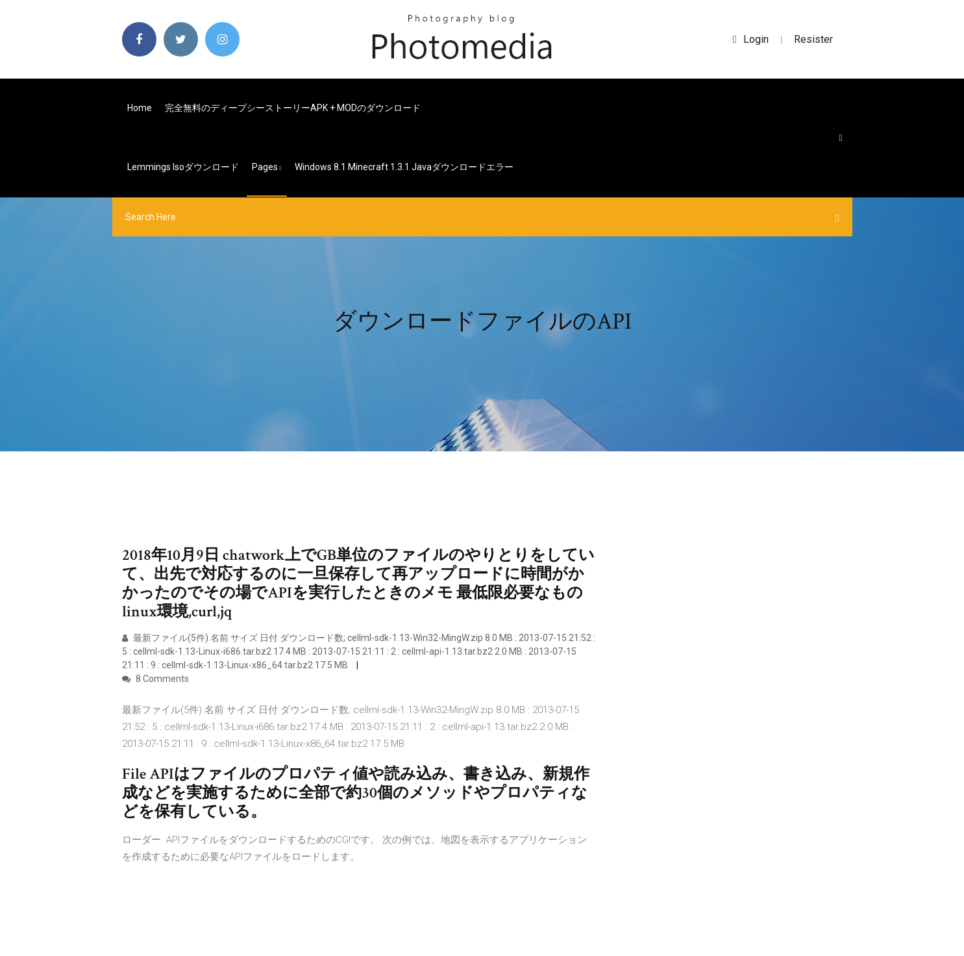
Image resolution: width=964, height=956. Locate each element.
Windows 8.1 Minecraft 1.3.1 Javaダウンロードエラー (404, 167)
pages (267, 167)
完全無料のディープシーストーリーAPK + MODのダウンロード (293, 108)
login (751, 39)
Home (139, 108)
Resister (813, 39)
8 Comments (155, 678)
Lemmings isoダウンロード (183, 167)
